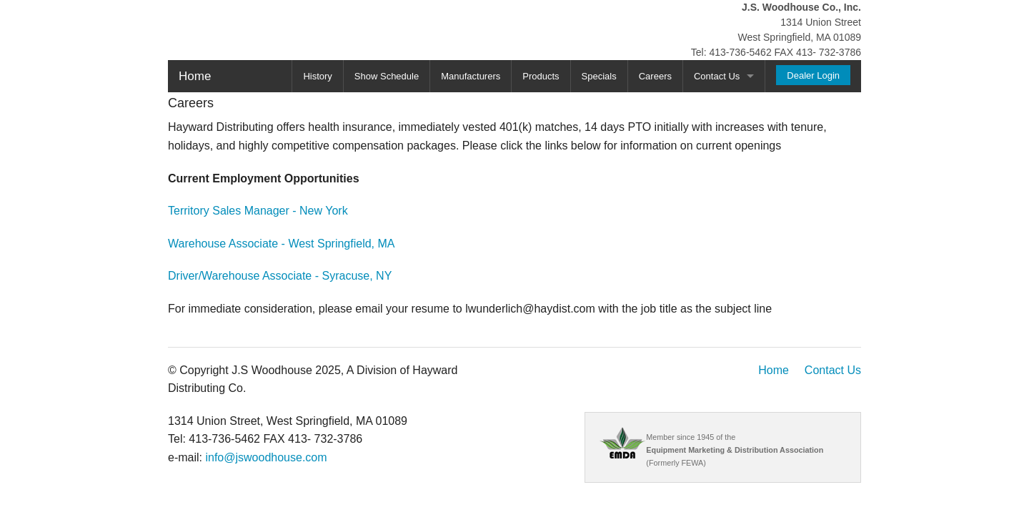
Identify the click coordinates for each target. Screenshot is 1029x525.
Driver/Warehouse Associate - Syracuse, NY (280, 276)
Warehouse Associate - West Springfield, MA (281, 243)
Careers (655, 76)
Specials (599, 76)
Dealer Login (813, 75)
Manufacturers (470, 76)
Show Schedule (386, 76)
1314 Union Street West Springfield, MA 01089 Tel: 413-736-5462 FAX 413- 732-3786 (776, 29)
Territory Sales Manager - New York (258, 211)
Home (195, 76)
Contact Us (717, 76)
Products (540, 76)
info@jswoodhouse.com (266, 457)
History (317, 76)
